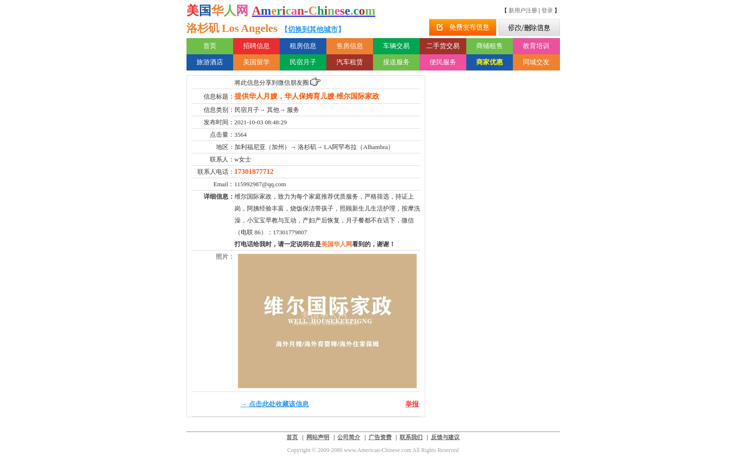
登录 (547, 10)
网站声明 (317, 437)
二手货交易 (443, 46)
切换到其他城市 (313, 29)
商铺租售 (489, 46)
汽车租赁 (349, 62)
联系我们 (411, 437)
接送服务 (396, 62)
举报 (412, 404)
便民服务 (443, 62)
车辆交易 (396, 46)
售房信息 (349, 46)
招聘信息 (256, 46)
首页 (209, 46)
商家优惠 (489, 62)
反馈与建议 (445, 437)
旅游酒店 (209, 62)
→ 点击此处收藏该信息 (275, 404)
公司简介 (348, 437)
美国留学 (256, 62)
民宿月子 (303, 62)
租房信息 (303, 46)
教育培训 (536, 46)
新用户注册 (523, 10)
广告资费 (380, 437)
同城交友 (536, 62)
